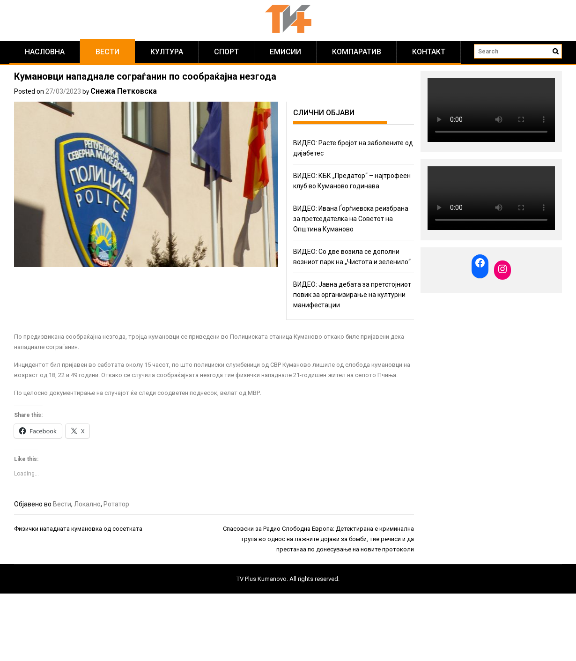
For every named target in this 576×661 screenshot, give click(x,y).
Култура (166, 51)
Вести (107, 51)
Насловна (45, 51)
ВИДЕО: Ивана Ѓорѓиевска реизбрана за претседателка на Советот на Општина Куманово (350, 219)
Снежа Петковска (123, 91)
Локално (87, 504)
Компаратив (356, 51)
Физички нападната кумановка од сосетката (78, 528)
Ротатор (116, 504)
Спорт (226, 51)
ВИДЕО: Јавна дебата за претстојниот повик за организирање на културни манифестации (352, 295)
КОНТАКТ (428, 51)
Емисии (285, 51)
